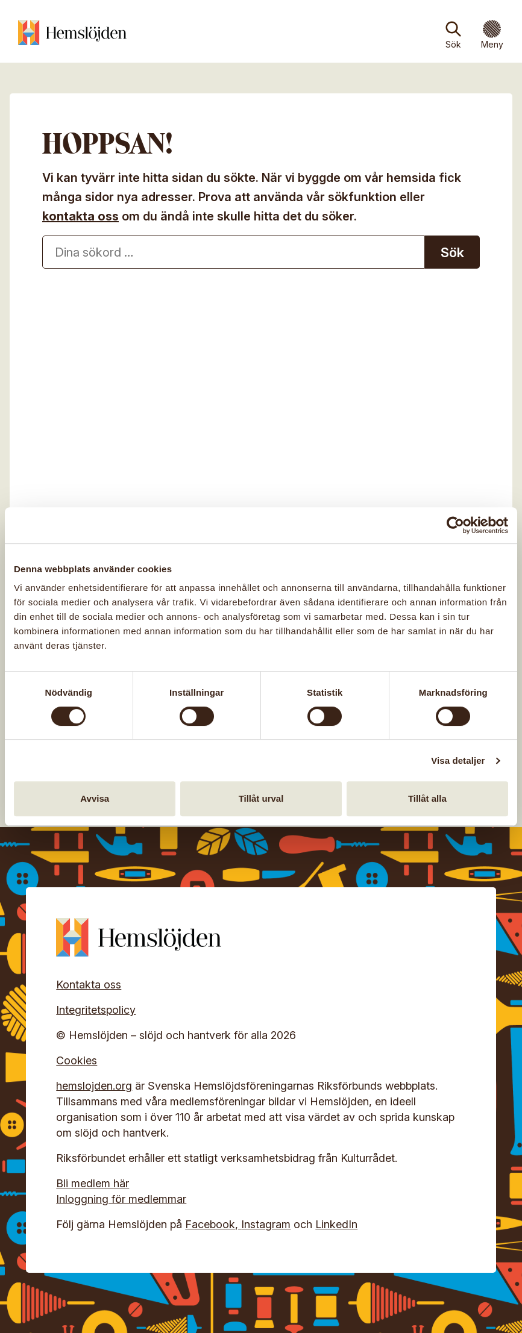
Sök (453, 44)
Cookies (76, 1060)
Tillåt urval (261, 798)
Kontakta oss (88, 984)
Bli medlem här (92, 1183)
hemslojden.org (94, 1085)
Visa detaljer (458, 760)
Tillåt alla (427, 798)
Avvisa (94, 798)
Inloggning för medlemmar (121, 1199)
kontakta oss (80, 216)
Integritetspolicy (96, 1010)
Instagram (266, 1224)
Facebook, (213, 1224)
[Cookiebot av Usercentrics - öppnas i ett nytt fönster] (455, 525)
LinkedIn (336, 1224)
